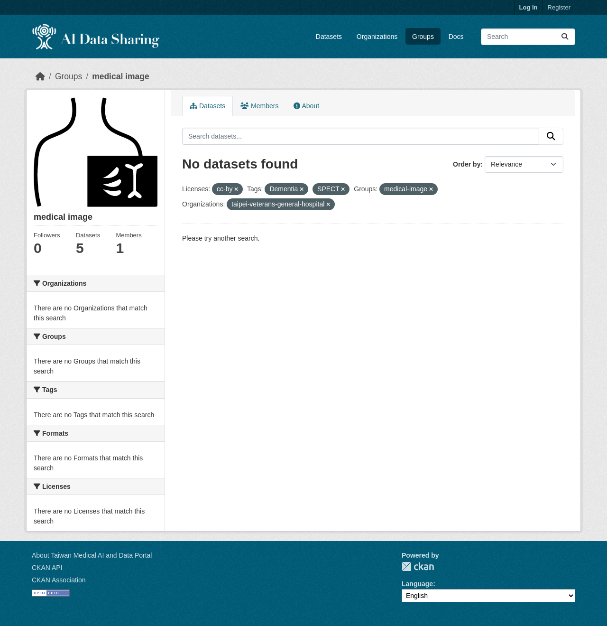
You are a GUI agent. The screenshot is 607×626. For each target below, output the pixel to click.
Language (417, 584)
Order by (466, 164)
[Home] (40, 76)
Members (259, 106)
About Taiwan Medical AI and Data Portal (92, 555)
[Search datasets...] (528, 36)
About (306, 106)
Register (559, 7)
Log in (528, 7)
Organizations (377, 36)
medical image (120, 76)
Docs (456, 36)
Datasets (329, 36)
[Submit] (564, 36)
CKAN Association (59, 580)
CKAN (418, 566)
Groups (423, 36)
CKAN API (47, 567)
